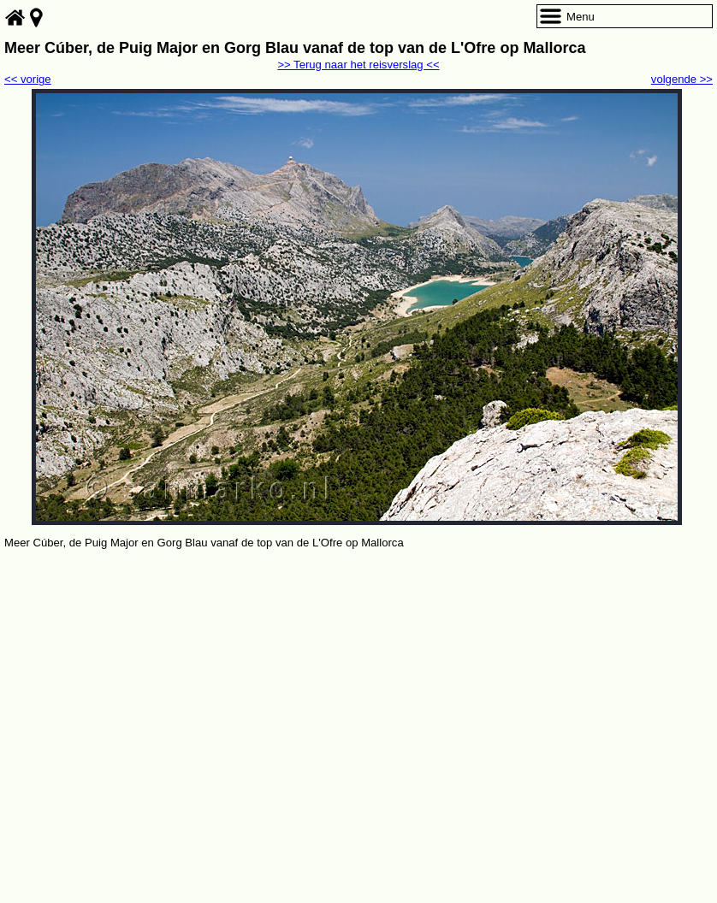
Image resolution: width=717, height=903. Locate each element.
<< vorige (27, 79)
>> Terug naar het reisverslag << (358, 64)
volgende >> (682, 79)
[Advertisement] (358, 680)
